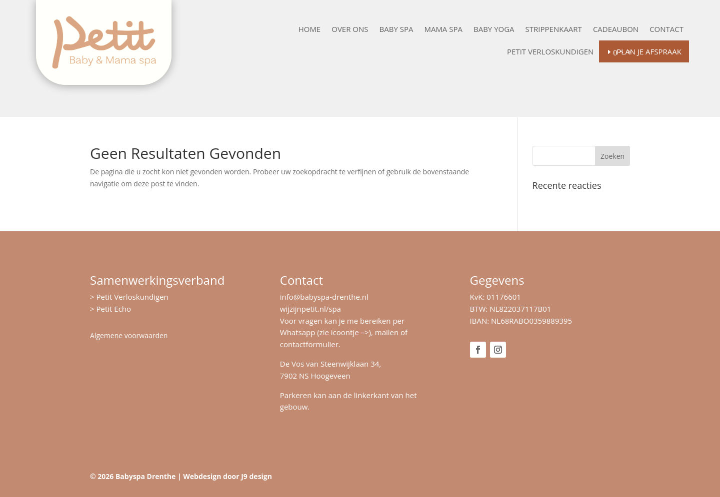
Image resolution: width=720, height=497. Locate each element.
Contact (667, 29)
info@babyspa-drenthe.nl (324, 297)
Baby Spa (397, 29)
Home (309, 29)
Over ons (350, 29)
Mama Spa (443, 29)
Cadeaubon (615, 29)
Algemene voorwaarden (129, 335)
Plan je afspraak (649, 51)
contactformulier (309, 344)
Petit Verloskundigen (550, 52)
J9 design (256, 476)
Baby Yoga (494, 29)
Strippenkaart (554, 29)
